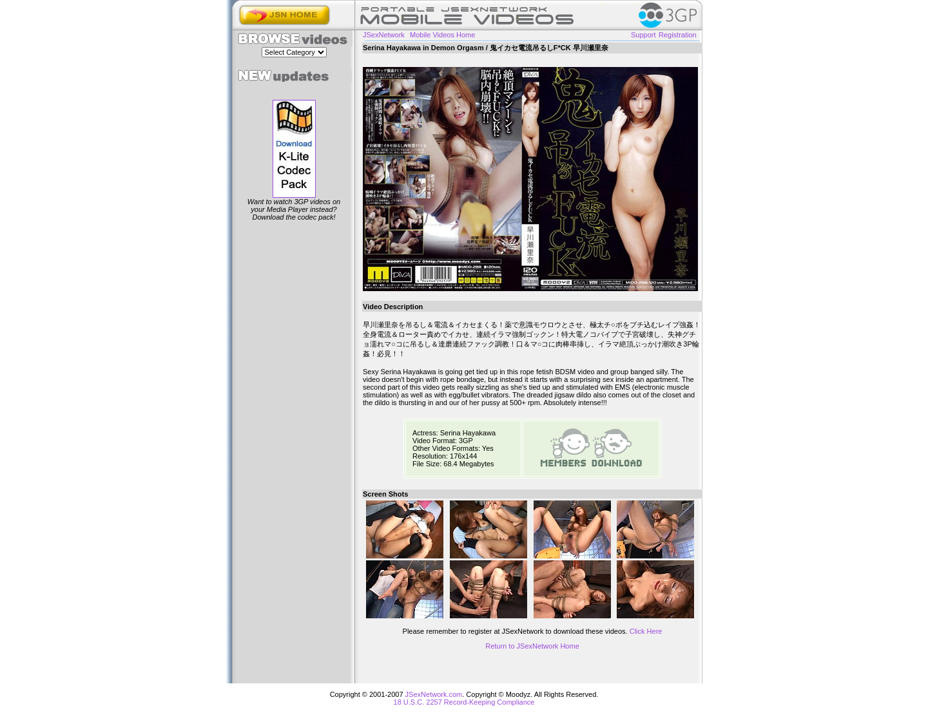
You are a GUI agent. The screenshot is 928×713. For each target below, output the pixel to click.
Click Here (646, 631)
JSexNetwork (384, 35)
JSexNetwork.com (434, 694)
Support (643, 35)
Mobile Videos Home (442, 35)
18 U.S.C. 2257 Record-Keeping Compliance (464, 702)
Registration (678, 35)
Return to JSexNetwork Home (532, 646)
